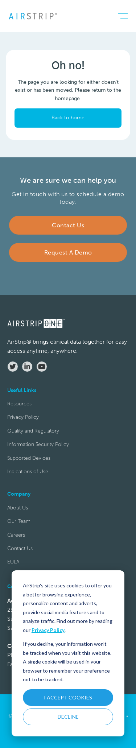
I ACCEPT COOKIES (68, 697)
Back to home (68, 118)
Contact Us (20, 548)
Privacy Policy (48, 630)
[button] (123, 16)
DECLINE (68, 717)
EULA (13, 562)
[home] (32, 16)
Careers (16, 535)
